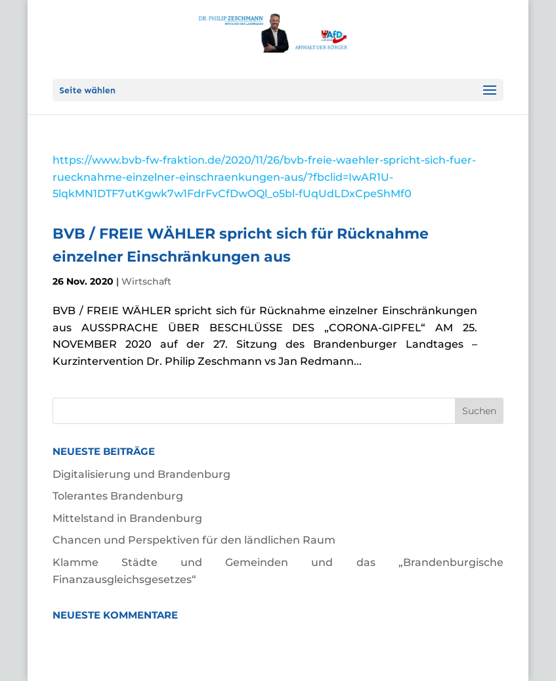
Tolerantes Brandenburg (118, 496)
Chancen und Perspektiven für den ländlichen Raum (194, 540)
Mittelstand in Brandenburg (127, 518)
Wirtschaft (146, 281)
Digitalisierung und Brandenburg (141, 474)
